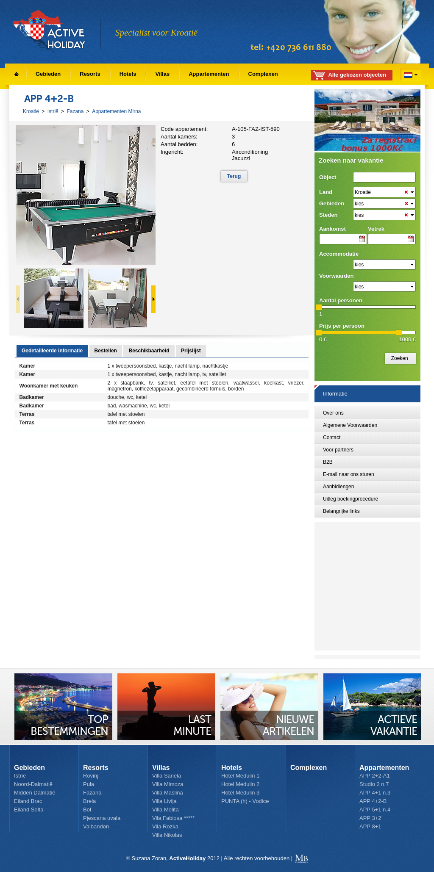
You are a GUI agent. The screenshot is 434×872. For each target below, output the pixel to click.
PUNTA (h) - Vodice (245, 801)
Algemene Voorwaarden (350, 425)
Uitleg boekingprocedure (350, 499)
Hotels (128, 74)
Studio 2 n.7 (374, 784)
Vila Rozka (165, 826)
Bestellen (106, 351)
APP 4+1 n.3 (374, 792)
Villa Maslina (167, 792)
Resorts (90, 74)
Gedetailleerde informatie (52, 351)
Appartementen (209, 74)
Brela (89, 801)
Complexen (263, 74)
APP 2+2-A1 (374, 775)
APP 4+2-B (373, 801)
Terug (234, 176)
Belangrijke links (341, 511)
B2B (328, 462)
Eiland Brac (28, 801)
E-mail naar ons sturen (348, 474)
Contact (331, 437)
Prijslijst (191, 351)
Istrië (52, 111)
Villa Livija (164, 801)
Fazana (75, 111)
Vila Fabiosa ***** (173, 818)
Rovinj (90, 775)
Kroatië (31, 111)
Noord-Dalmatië (33, 784)
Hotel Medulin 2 (240, 784)
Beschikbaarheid (148, 351)
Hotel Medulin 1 (240, 775)
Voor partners (338, 450)
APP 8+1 (370, 826)
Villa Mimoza (167, 784)
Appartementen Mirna (116, 111)
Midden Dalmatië (35, 792)
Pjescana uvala (101, 818)
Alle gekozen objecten (357, 75)
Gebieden (48, 74)
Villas (162, 74)
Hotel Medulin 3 (240, 792)
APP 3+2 (370, 818)
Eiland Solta (28, 809)
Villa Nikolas (167, 835)
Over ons (333, 413)
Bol (87, 809)
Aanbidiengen (338, 487)
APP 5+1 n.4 (374, 809)
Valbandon (96, 826)
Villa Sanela (166, 775)
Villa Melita (165, 809)
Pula (88, 784)
